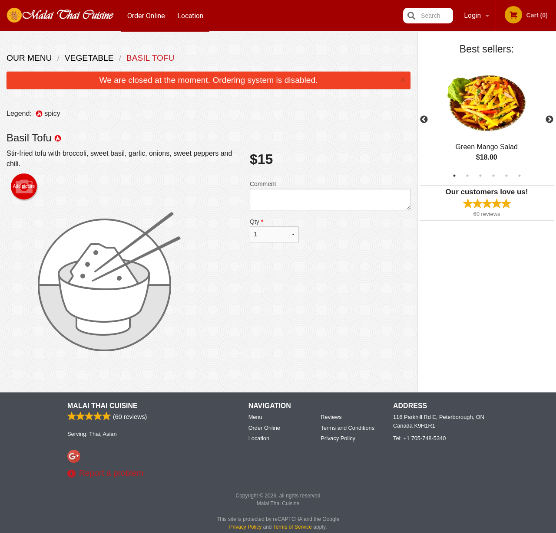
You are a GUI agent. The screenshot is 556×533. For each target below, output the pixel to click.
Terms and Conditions (347, 428)
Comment (330, 195)
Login (472, 15)
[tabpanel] (487, 120)
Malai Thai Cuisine (102, 406)
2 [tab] (467, 175)
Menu (255, 417)
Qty (274, 230)
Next (549, 119)
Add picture (24, 186)
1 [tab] (454, 175)
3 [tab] (480, 175)
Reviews (331, 417)
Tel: (419, 438)
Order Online (146, 15)
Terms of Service (292, 527)
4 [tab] (493, 175)
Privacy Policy (338, 438)
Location (191, 15)
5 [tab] (506, 175)
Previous (424, 119)
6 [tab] (519, 175)
